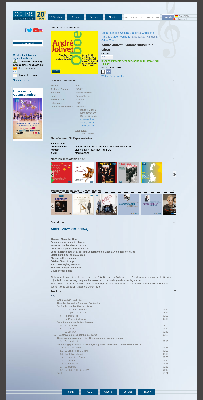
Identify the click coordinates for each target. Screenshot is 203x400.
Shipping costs (21, 80)
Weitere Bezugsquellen (113, 76)
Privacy (147, 391)
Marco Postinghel (120, 36)
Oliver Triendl (109, 40)
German (182, 15)
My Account (27, 43)
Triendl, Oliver (87, 125)
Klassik (53, 27)
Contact (127, 391)
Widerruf (108, 391)
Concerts (94, 17)
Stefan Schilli (109, 32)
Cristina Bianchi (129, 32)
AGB (89, 391)
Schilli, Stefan (87, 122)
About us (113, 17)
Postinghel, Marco (89, 119)
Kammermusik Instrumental (69, 27)
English (180, 19)
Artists (75, 17)
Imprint (70, 391)
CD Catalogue (56, 17)
